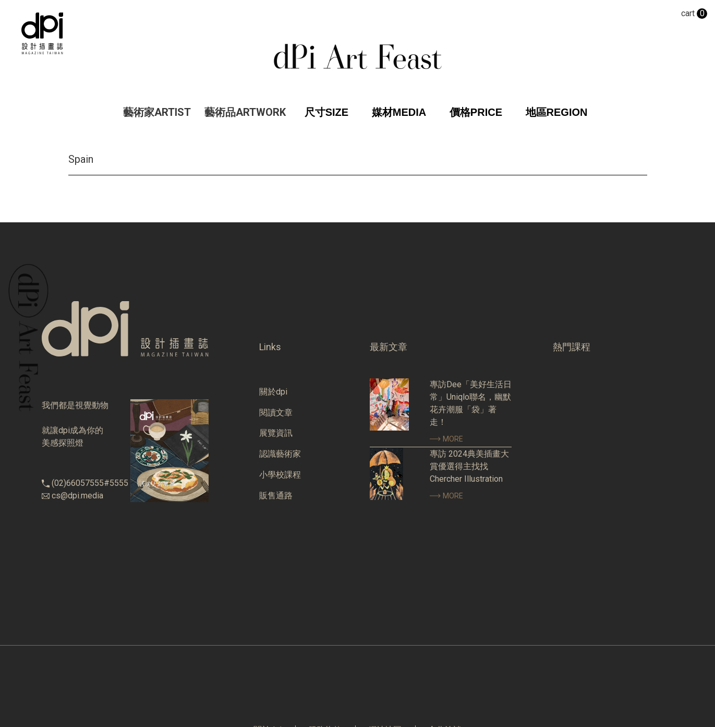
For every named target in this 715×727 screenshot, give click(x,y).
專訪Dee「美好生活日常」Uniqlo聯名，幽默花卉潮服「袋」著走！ (471, 403)
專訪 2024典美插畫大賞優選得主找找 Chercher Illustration (469, 466)
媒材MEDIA (399, 112)
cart (694, 13)
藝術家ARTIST (157, 112)
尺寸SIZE (326, 112)
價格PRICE (476, 112)
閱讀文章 (276, 413)
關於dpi (273, 392)
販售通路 (276, 495)
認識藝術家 (280, 454)
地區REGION (557, 112)
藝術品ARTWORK (245, 112)
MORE (446, 439)
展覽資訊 (276, 433)
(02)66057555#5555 (90, 483)
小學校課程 (280, 475)
